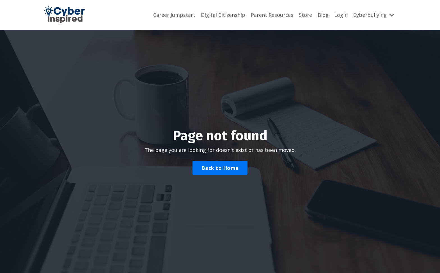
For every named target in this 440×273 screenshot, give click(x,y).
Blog (323, 14)
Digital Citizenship (223, 14)
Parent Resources (272, 14)
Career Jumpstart (174, 14)
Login (341, 14)
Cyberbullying (373, 14)
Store (305, 14)
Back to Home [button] (220, 168)
